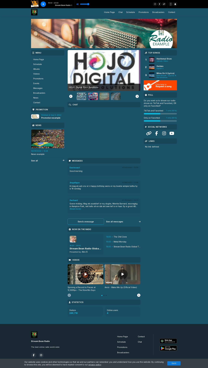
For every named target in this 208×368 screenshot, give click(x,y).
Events (36, 83)
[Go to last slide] (70, 96)
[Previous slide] (69, 295)
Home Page (109, 12)
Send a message (86, 221)
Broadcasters (158, 12)
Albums (36, 69)
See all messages (123, 221)
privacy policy (94, 364)
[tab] (101, 295)
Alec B (85, 252)
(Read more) (75, 209)
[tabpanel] (85, 277)
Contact (171, 12)
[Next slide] (137, 96)
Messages (38, 88)
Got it (174, 363)
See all (47, 160)
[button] (81, 96)
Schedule (130, 12)
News (35, 98)
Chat (120, 12)
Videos (36, 74)
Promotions (144, 12)
